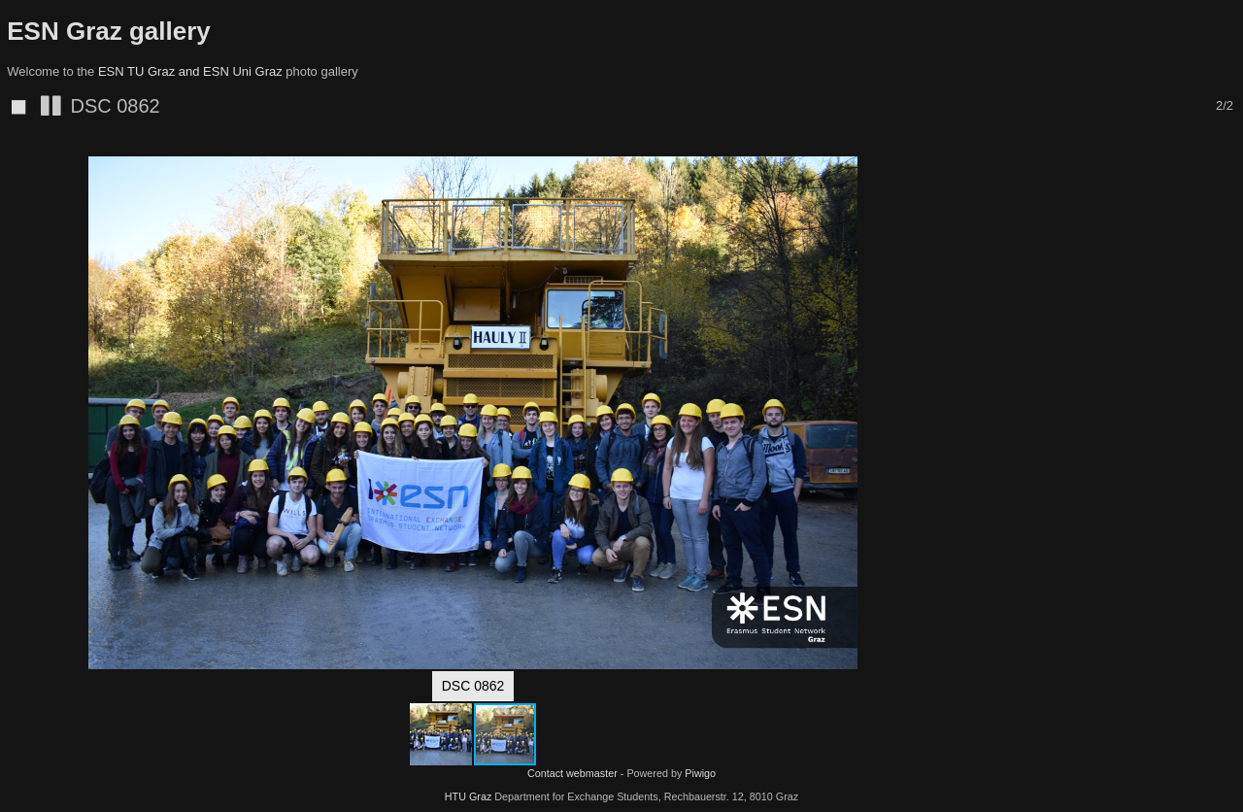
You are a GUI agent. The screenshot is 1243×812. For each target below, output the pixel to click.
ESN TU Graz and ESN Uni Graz (190, 71)
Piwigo (700, 773)
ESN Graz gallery (109, 31)
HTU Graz (468, 796)
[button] (928, 174)
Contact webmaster (572, 773)
